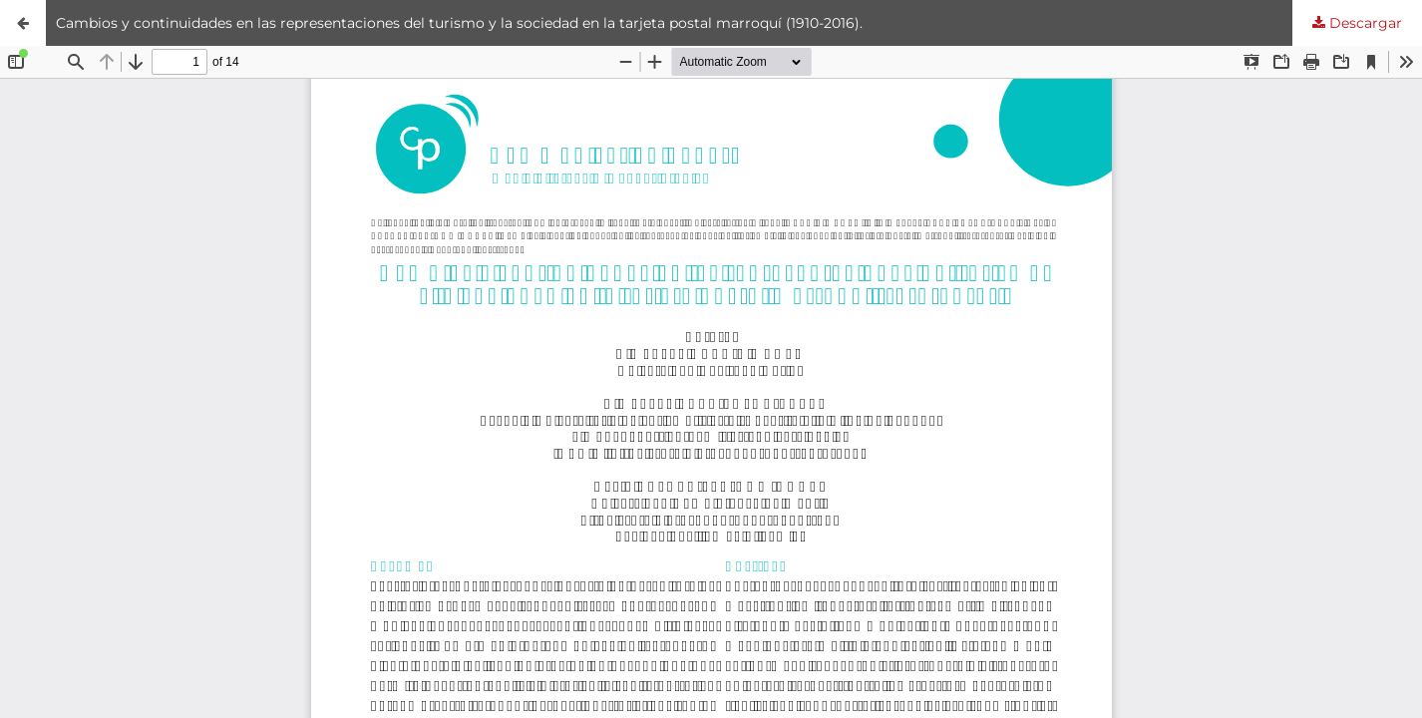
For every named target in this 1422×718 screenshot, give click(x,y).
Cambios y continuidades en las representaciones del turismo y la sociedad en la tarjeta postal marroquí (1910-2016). (459, 23)
